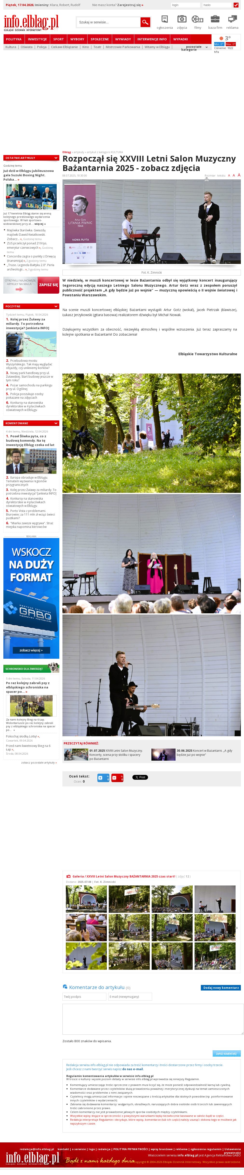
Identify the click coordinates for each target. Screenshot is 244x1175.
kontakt (63, 1149)
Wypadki (180, 39)
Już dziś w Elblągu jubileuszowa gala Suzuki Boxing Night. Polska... (28, 175)
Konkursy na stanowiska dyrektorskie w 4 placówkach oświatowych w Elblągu (25, 406)
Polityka (13, 39)
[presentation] (173, 1047)
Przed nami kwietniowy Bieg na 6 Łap (28, 747)
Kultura (11, 47)
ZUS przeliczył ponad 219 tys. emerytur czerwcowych (27, 245)
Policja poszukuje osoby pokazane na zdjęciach (24, 396)
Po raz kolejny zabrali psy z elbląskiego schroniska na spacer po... (28, 687)
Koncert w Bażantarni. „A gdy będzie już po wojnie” (204, 753)
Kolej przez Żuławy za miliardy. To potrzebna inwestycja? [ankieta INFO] (27, 323)
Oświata (27, 47)
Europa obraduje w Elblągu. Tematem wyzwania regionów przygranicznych (27, 481)
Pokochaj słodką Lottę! (22, 736)
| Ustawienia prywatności (231, 1150)
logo (92, 1149)
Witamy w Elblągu (157, 47)
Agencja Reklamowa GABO (222, 1155)
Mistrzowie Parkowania (123, 47)
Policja (42, 47)
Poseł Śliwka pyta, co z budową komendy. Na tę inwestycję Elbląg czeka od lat (30, 440)
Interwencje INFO (152, 39)
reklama (182, 1149)
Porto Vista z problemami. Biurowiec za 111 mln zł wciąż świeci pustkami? (30, 514)
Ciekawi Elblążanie (64, 47)
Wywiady (123, 39)
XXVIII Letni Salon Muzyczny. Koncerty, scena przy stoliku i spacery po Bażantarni (116, 755)
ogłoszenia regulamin (206, 1149)
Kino (85, 47)
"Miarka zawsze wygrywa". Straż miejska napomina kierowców (29, 525)
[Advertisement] (45, 97)
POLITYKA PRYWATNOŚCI (130, 1149)
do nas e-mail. (133, 1069)
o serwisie (79, 1149)
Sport (58, 39)
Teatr (97, 47)
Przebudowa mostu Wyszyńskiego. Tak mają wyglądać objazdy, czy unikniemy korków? (29, 364)
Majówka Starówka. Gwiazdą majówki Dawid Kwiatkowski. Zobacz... (26, 234)
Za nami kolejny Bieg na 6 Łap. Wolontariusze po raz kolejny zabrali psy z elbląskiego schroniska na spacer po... (30, 725)
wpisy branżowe (162, 1149)
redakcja (104, 1149)
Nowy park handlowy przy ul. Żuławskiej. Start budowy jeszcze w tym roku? (29, 376)
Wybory (77, 39)
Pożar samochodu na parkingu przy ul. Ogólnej (29, 387)
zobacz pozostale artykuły (38, 762)
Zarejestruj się (130, 5)
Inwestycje (37, 39)
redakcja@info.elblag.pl (37, 1149)
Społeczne (100, 39)
